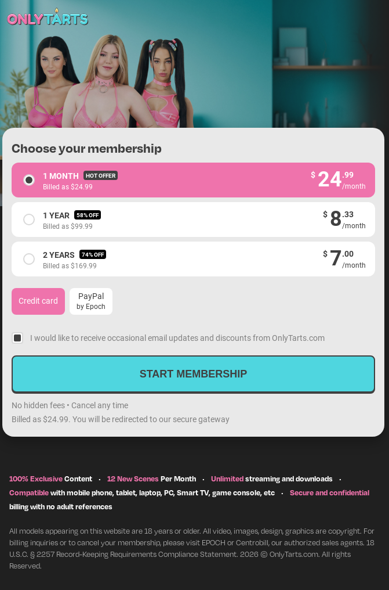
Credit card (38, 300)
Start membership (194, 374)
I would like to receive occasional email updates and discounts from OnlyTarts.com (177, 337)
